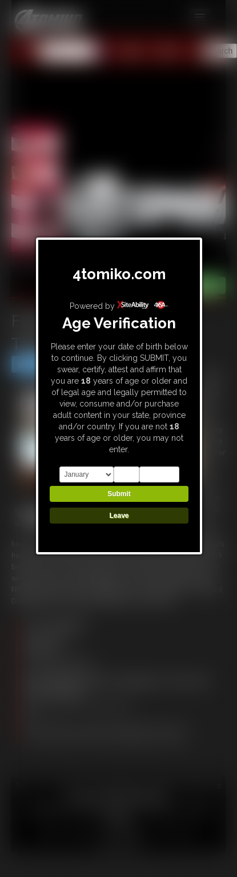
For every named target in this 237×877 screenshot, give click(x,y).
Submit (119, 494)
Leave (118, 516)
